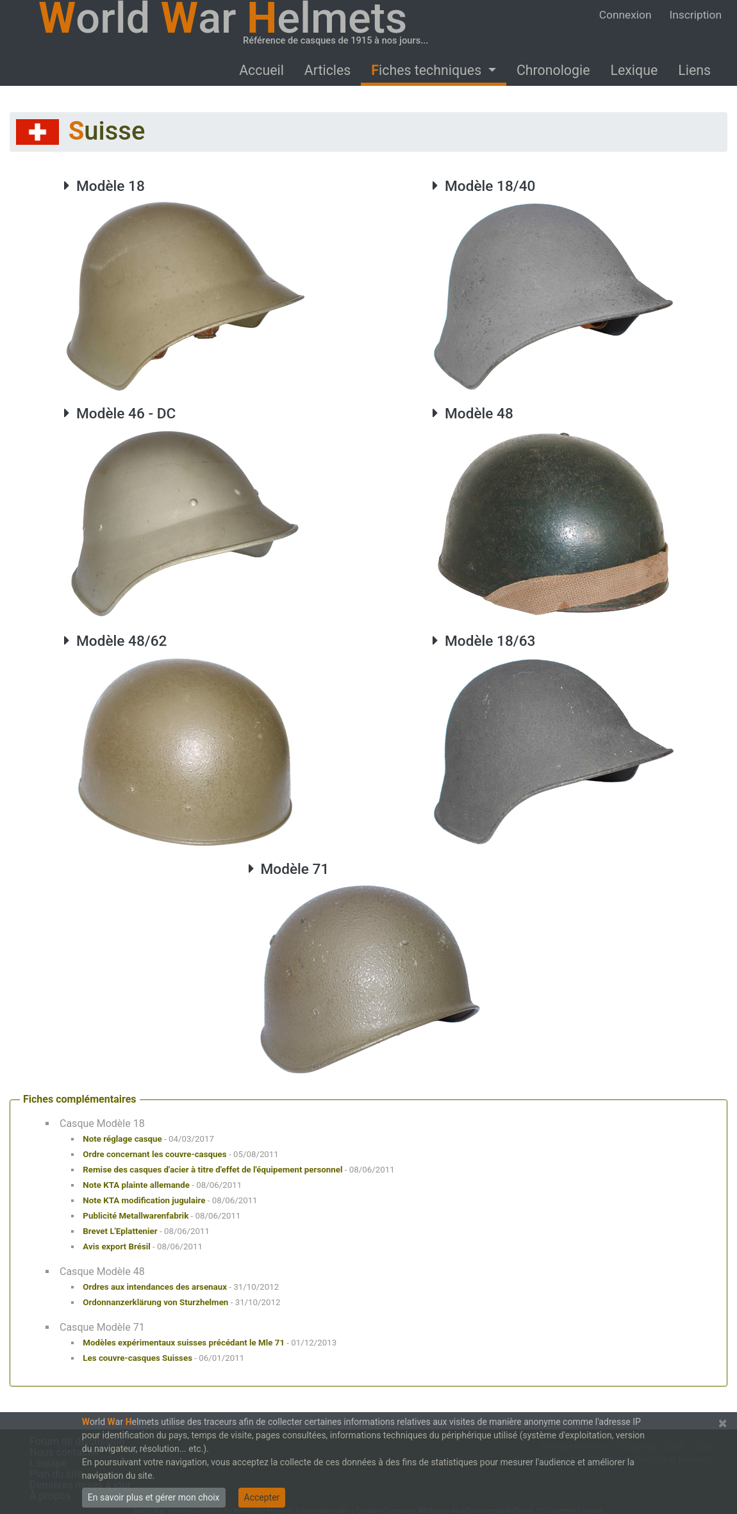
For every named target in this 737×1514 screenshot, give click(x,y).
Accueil (261, 70)
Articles (327, 70)
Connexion (625, 14)
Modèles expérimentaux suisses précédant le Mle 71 (184, 1342)
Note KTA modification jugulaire (144, 1200)
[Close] (722, 1423)
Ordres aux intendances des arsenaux (155, 1287)
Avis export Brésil (116, 1246)
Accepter (262, 1497)
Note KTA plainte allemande (136, 1185)
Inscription (696, 14)
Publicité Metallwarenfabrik (135, 1216)
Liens (694, 70)
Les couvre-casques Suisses (137, 1358)
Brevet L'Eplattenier (120, 1231)
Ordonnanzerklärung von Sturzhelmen (155, 1302)
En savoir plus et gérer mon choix (154, 1497)
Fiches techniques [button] (427, 70)
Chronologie (553, 70)
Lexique (634, 70)
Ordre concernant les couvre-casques (154, 1154)
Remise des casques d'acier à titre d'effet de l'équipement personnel (212, 1169)
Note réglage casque (122, 1139)
